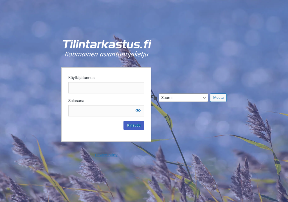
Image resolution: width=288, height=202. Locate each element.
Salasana (76, 100)
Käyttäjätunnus (81, 77)
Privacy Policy (106, 155)
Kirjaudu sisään (107, 49)
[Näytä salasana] (138, 110)
